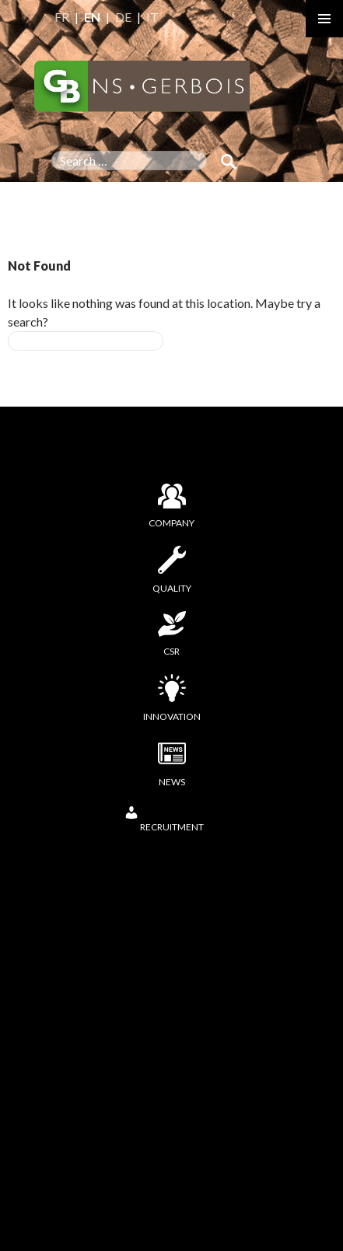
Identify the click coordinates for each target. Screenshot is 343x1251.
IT (152, 16)
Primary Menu (324, 18)
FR (61, 16)
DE (123, 16)
